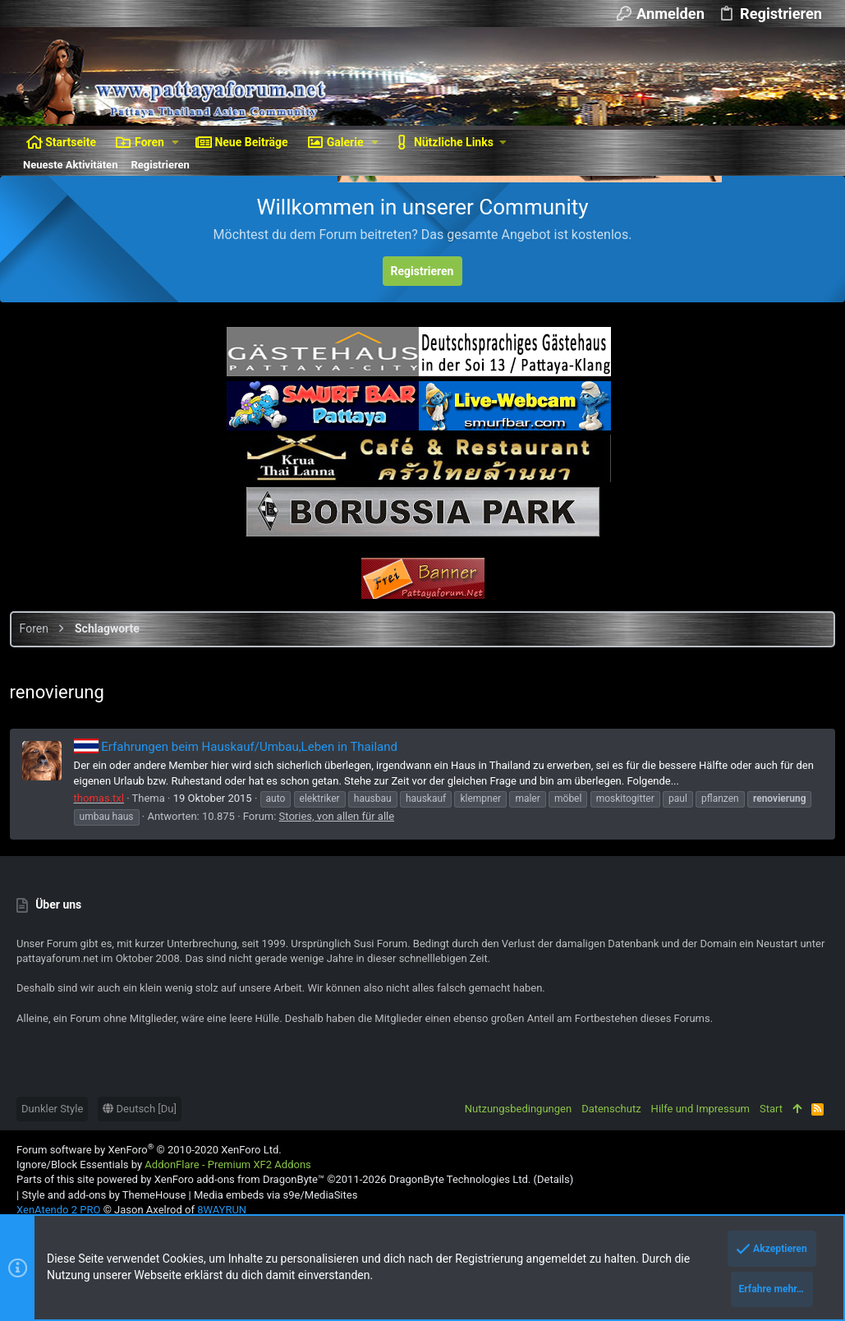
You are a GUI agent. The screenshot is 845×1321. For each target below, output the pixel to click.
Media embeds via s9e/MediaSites (275, 1195)
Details (553, 1179)
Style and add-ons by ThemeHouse (103, 1195)
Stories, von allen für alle (411, 816)
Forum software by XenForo (149, 1150)
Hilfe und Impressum (700, 1108)
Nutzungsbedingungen (518, 1108)
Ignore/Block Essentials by (163, 1164)
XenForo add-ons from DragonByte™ (239, 1179)
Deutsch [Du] (140, 1108)
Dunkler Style (52, 1108)
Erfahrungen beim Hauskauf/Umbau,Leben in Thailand (242, 746)
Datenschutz (611, 1108)
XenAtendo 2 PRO (58, 1210)
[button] (175, 142)
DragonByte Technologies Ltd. (459, 1179)
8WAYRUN (221, 1210)
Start (771, 1108)
